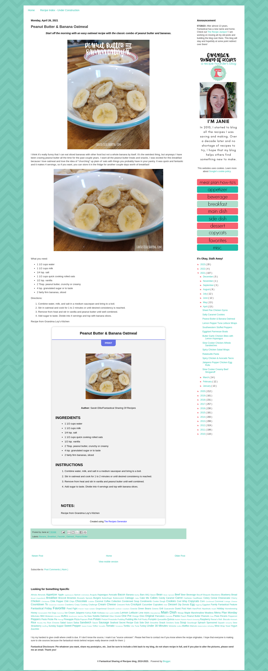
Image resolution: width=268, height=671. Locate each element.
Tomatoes (119, 626)
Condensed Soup (131, 601)
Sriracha (229, 623)
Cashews (188, 598)
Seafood (114, 622)
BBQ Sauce (150, 595)
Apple (61, 594)
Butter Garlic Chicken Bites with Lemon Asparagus (217, 337)
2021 (203, 273)
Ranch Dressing (193, 619)
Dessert (173, 604)
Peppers (36, 619)
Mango (181, 613)
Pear (212, 616)
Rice (34, 622)
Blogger (166, 661)
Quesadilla (162, 619)
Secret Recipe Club (129, 622)
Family (214, 604)
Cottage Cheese (230, 601)
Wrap (222, 626)
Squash (221, 623)
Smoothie (154, 623)
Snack (162, 622)
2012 (203, 425)
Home (31, 10)
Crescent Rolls (124, 604)
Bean (159, 594)
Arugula (93, 595)
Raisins (184, 619)
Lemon (124, 612)
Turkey (143, 626)
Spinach (202, 622)
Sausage (104, 622)
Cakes (154, 597)
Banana (43, 536)
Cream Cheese (107, 604)
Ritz (45, 623)
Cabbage (130, 598)
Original (150, 615)
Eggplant (206, 604)
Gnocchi (111, 608)
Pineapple (69, 619)
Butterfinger (107, 598)
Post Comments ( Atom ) (56, 569)
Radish (178, 619)
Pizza (77, 619)
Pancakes (160, 616)
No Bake (88, 616)
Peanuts (205, 616)
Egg (193, 604)
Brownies (72, 598)
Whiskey (211, 626)
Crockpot (136, 604)
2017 (203, 404)
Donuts (186, 604)
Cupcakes (158, 604)
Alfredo (34, 595)
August (206, 289)
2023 (203, 264)
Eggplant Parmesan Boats (215, 331)
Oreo (142, 616)
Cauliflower (198, 598)
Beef (178, 594)
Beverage (191, 594)
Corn (203, 601)
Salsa (77, 622)
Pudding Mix (131, 619)
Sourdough (192, 623)
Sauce (95, 623)
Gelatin (92, 609)
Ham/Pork (197, 608)
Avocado (113, 594)
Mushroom (73, 616)
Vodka (179, 626)
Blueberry (226, 594)
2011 (203, 429)
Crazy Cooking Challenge (86, 604)
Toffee (95, 626)
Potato (97, 619)
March (206, 377)
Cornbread (210, 601)
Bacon (122, 594)
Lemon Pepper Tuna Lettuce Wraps (219, 323)
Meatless (209, 613)
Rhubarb (233, 619)
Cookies (171, 601)
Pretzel (105, 619)
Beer (183, 594)
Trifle (132, 626)
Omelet (118, 616)
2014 (203, 417)
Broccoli (62, 598)
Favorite (61, 536)
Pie (56, 619)
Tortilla (126, 626)
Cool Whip (182, 601)
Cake (137, 598)
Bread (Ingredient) (38, 598)
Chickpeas (45, 601)
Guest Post (181, 608)
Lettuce (134, 612)
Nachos (81, 616)
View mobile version (108, 561)
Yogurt (234, 626)
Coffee (107, 601)
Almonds (42, 595)
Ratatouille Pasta (210, 354)
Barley (137, 595)
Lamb (111, 613)
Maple (187, 613)
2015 (203, 412)
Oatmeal (70, 536)
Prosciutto (113, 619)
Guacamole (169, 608)
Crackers (61, 605)
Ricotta (40, 623)
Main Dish (169, 612)
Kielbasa (101, 613)
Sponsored (212, 622)
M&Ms (147, 613)
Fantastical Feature (227, 604)
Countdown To (40, 604)
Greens (155, 608)
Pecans (224, 616)
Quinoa (171, 619)
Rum (49, 623)
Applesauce (69, 595)
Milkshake (35, 616)
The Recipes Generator (115, 521)
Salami (70, 623)
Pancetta (169, 616)
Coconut (99, 601)
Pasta (177, 615)
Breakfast (52, 536)
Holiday (221, 608)
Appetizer (52, 594)
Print (108, 343)
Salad (63, 622)
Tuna (137, 626)
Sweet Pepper (73, 625)
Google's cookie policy (220, 171)
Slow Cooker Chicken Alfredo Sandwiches (216, 344)
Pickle (51, 619)
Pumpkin (152, 619)
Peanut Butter (82, 536)
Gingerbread (101, 608)
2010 (203, 434)
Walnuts (194, 626)
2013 (203, 421)
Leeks (117, 613)
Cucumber (147, 604)
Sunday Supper (56, 626)
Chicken (36, 601)
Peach (184, 616)
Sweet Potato (87, 626)
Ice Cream (70, 613)
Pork (90, 619)
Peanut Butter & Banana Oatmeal (218, 319)
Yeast (228, 626)
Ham (189, 608)
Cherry (234, 598)
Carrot (179, 597)
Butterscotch (119, 598)
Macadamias (155, 613)
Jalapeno (80, 613)
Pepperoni (232, 616)
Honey (34, 613)
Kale (94, 613)
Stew (235, 623)
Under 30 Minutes (158, 625)
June (205, 298)
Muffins (65, 616)
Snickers (170, 623)
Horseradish (43, 613)
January (207, 386)
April (205, 306)
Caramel (170, 598)
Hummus (61, 613)
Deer (166, 605)
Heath (214, 609)
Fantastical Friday (42, 608)
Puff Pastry (143, 619)
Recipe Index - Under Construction (59, 10)
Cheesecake (224, 598)
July (205, 294)
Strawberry (36, 626)
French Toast (83, 609)
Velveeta (173, 626)
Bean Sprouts (169, 595)
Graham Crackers (122, 609)
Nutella (96, 616)
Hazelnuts (206, 608)
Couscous (53, 605)
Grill (161, 608)
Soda (177, 623)
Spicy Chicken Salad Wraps (215, 349)
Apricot (77, 595)
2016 (203, 408)
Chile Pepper (57, 601)
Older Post (180, 556)
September (208, 285)
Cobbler (91, 601)
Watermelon (202, 626)
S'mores (56, 623)
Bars (142, 594)
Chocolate (81, 601)
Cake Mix (145, 598)
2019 (203, 395)
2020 (203, 391)
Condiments (146, 601)
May (205, 302)
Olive (111, 616)
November (208, 281)
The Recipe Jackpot (217, 32)
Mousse (57, 616)
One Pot (127, 615)
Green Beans (145, 608)
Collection (116, 601)
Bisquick (207, 595)
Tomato (110, 625)
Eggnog (199, 605)
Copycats (194, 601)
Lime (141, 613)
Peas (217, 616)
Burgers (97, 598)
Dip (180, 604)
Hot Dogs (52, 613)
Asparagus (102, 594)
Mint (42, 616)
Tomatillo (102, 626)
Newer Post (37, 556)
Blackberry (216, 595)
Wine (217, 626)
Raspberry (205, 619)
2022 (203, 269)
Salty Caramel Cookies (213, 314)
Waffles (186, 626)
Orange (135, 616)
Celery (207, 598)
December (208, 276)
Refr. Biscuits (224, 619)
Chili (66, 601)
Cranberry (69, 604)
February (207, 381)
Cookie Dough (159, 601)
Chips (72, 601)
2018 (203, 400)
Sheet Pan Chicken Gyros (215, 310)
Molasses (49, 616)
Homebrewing (231, 608)
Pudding (121, 619)
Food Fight (72, 608)
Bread (234, 594)
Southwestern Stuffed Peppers (217, 327)
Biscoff (200, 595)
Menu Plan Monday (225, 612)
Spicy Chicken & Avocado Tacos (218, 358)
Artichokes (85, 595)
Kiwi (107, 613)
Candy (162, 598)
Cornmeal (219, 601)
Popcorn (84, 619)
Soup (183, 622)
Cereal (214, 598)
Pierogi (61, 619)
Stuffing (45, 626)
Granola (134, 608)
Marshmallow (198, 613)
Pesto (44, 619)
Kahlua (88, 613)
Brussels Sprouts (85, 598)
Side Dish (144, 622)
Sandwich (86, 622)
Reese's (214, 619)
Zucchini (35, 629)
